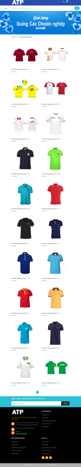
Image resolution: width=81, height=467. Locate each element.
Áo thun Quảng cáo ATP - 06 (51, 139)
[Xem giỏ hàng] (66, 2)
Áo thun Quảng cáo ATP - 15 (20, 313)
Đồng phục (45, 426)
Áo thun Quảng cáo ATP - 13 (20, 278)
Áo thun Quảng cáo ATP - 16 (50, 313)
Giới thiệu (45, 418)
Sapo (55, 465)
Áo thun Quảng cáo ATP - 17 (20, 348)
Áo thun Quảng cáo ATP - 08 (51, 174)
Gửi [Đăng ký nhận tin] (65, 403)
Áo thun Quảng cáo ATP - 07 (20, 174)
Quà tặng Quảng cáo (49, 421)
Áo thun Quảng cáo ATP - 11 (20, 243)
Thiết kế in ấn (46, 423)
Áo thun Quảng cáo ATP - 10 (50, 208)
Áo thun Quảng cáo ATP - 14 (50, 278)
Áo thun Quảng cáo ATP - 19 (20, 383)
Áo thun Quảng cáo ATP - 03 (20, 104)
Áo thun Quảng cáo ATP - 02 (51, 69)
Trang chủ (45, 415)
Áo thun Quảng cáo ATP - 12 (50, 243)
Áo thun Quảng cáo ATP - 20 (51, 383)
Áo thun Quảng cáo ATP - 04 (51, 104)
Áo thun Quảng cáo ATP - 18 (50, 348)
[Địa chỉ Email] (40, 403)
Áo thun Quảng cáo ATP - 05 (20, 139)
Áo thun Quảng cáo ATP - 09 (20, 208)
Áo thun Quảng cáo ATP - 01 (20, 69)
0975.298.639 (21, 434)
